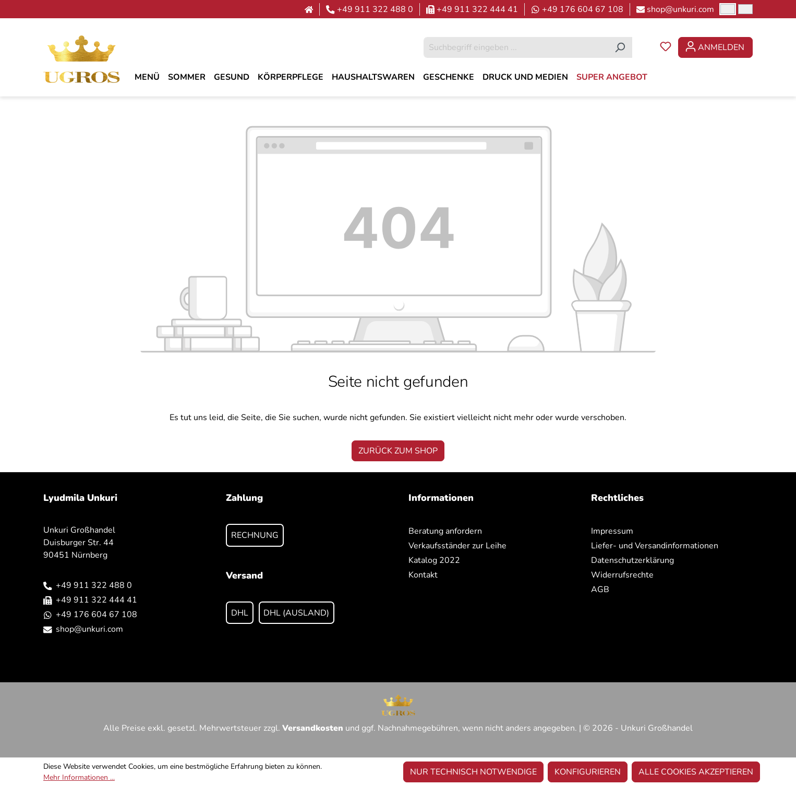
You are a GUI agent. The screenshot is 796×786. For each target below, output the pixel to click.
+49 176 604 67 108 (582, 9)
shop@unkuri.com (680, 9)
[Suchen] (620, 47)
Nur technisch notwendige (473, 772)
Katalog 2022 (434, 560)
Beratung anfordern (445, 531)
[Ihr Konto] (715, 47)
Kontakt (423, 575)
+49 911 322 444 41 (477, 9)
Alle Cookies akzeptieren (695, 772)
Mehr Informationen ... (79, 777)
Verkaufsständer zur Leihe (457, 545)
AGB (600, 589)
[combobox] (516, 47)
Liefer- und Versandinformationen (654, 545)
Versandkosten (312, 728)
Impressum (612, 531)
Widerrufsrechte (622, 575)
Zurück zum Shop (398, 451)
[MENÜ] (147, 77)
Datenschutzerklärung (632, 560)
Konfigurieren (587, 772)
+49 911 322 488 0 (375, 9)
